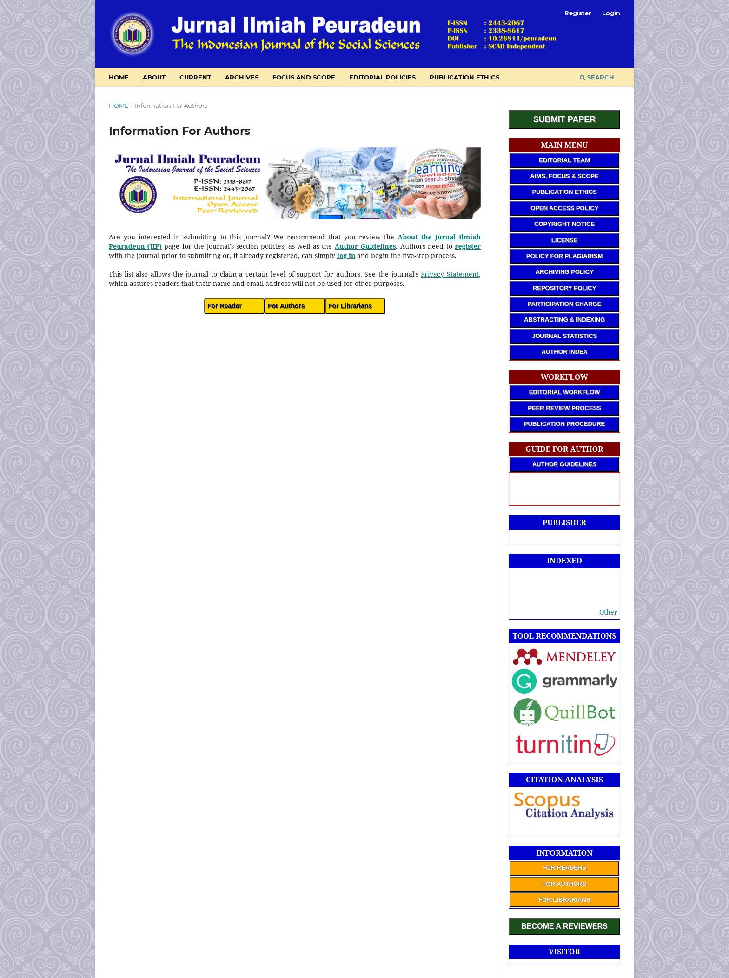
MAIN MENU (564, 145)
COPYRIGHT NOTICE (564, 223)
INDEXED (564, 560)
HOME (119, 77)
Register (577, 13)
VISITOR (564, 951)
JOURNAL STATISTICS (564, 335)
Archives (241, 77)
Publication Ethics (464, 77)
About (154, 77)
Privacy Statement (450, 274)
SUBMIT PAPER (564, 119)
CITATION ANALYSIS (564, 779)
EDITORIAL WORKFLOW (564, 392)
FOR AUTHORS (565, 883)
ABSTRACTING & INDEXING (564, 319)
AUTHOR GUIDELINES (564, 464)
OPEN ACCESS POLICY (564, 208)
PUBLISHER (564, 522)
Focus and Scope (303, 77)
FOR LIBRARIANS (564, 899)
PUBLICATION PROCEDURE (564, 423)
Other (608, 612)
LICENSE (564, 240)
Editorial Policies (382, 77)
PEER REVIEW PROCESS (564, 407)
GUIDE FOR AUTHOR (564, 449)
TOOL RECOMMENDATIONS (564, 636)
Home (119, 105)
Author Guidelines (365, 246)
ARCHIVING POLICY (565, 271)
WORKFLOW (564, 377)
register (468, 246)
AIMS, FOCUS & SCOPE (564, 175)
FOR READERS (565, 867)
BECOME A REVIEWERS (564, 926)
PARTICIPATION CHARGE (564, 303)
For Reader (224, 306)
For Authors (286, 306)
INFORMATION (564, 853)
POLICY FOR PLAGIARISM (564, 255)
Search (597, 77)
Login (611, 13)
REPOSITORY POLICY (564, 287)
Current (195, 77)
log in (346, 255)
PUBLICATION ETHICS (564, 191)
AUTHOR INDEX (565, 351)
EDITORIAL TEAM (564, 160)
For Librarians (350, 306)
